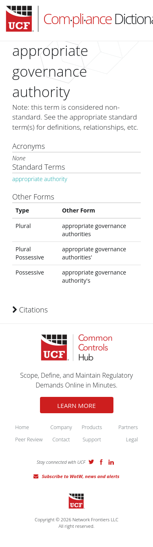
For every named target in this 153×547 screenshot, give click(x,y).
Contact (61, 439)
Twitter (91, 461)
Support (92, 439)
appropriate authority (39, 179)
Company (61, 427)
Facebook (101, 462)
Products (92, 427)
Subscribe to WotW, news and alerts (80, 476)
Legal (132, 439)
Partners (128, 427)
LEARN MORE (76, 405)
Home (22, 427)
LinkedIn (111, 462)
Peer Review (28, 439)
